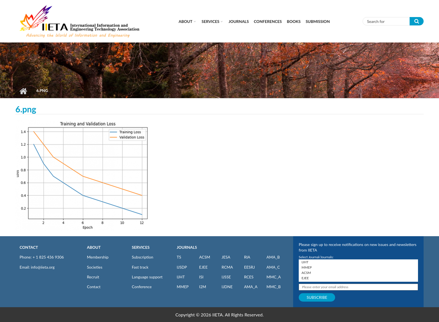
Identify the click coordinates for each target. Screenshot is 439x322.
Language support (147, 276)
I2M (202, 286)
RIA (247, 257)
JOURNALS (187, 247)
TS (179, 257)
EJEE (203, 267)
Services (210, 21)
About (185, 21)
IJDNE (226, 286)
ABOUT (94, 247)
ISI (201, 276)
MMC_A (274, 276)
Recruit (93, 276)
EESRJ (249, 267)
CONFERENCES (268, 21)
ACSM (204, 257)
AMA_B (273, 257)
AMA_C (273, 267)
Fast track (140, 267)
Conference (142, 286)
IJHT (181, 276)
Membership (98, 257)
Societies (94, 267)
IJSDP (182, 267)
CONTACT (29, 247)
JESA (225, 257)
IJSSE (226, 276)
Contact (94, 286)
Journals (238, 21)
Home (23, 91)
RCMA (227, 267)
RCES (249, 276)
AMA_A (251, 286)
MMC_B (274, 286)
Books (294, 21)
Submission (318, 21)
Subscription (142, 257)
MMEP (183, 286)
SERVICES (141, 247)
